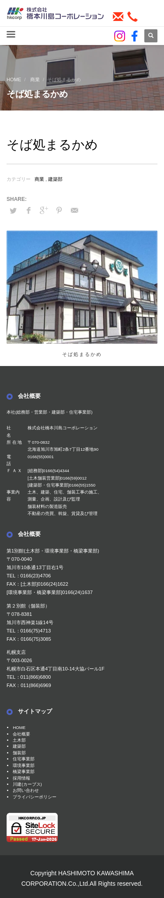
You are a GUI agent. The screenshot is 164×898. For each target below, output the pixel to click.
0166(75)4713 (36, 630)
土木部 (19, 740)
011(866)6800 (36, 677)
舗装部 (19, 752)
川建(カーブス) (27, 784)
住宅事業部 (24, 758)
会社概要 (21, 734)
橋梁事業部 (24, 771)
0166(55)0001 (41, 456)
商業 (39, 179)
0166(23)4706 (36, 575)
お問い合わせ (26, 790)
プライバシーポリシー (34, 796)
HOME (19, 727)
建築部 (55, 179)
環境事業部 (24, 765)
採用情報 (21, 778)
